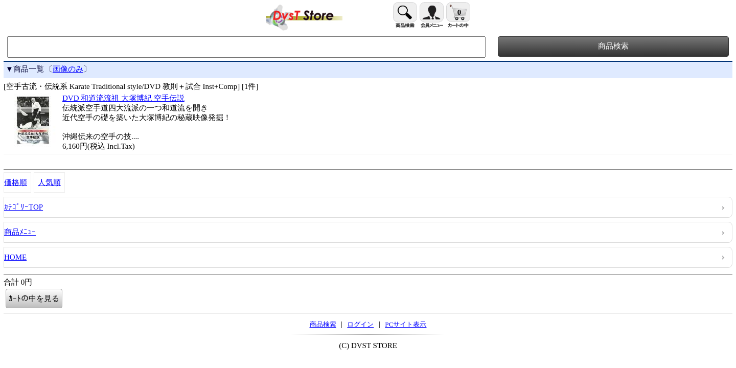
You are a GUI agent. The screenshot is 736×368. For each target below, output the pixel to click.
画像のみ (68, 69)
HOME (15, 257)
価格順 (15, 182)
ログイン (360, 324)
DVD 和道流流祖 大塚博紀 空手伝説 (123, 98)
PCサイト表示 (405, 324)
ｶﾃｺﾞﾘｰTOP (23, 207)
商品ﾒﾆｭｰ (20, 232)
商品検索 (323, 324)
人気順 (49, 182)
